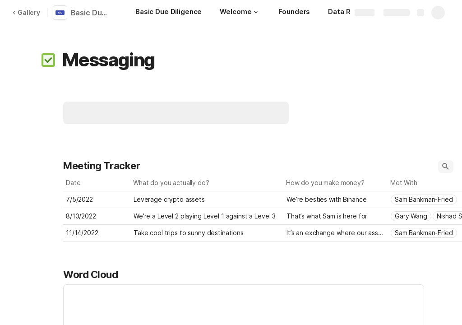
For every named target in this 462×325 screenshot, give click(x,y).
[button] (255, 12)
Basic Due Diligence (91, 12)
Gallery (26, 12)
